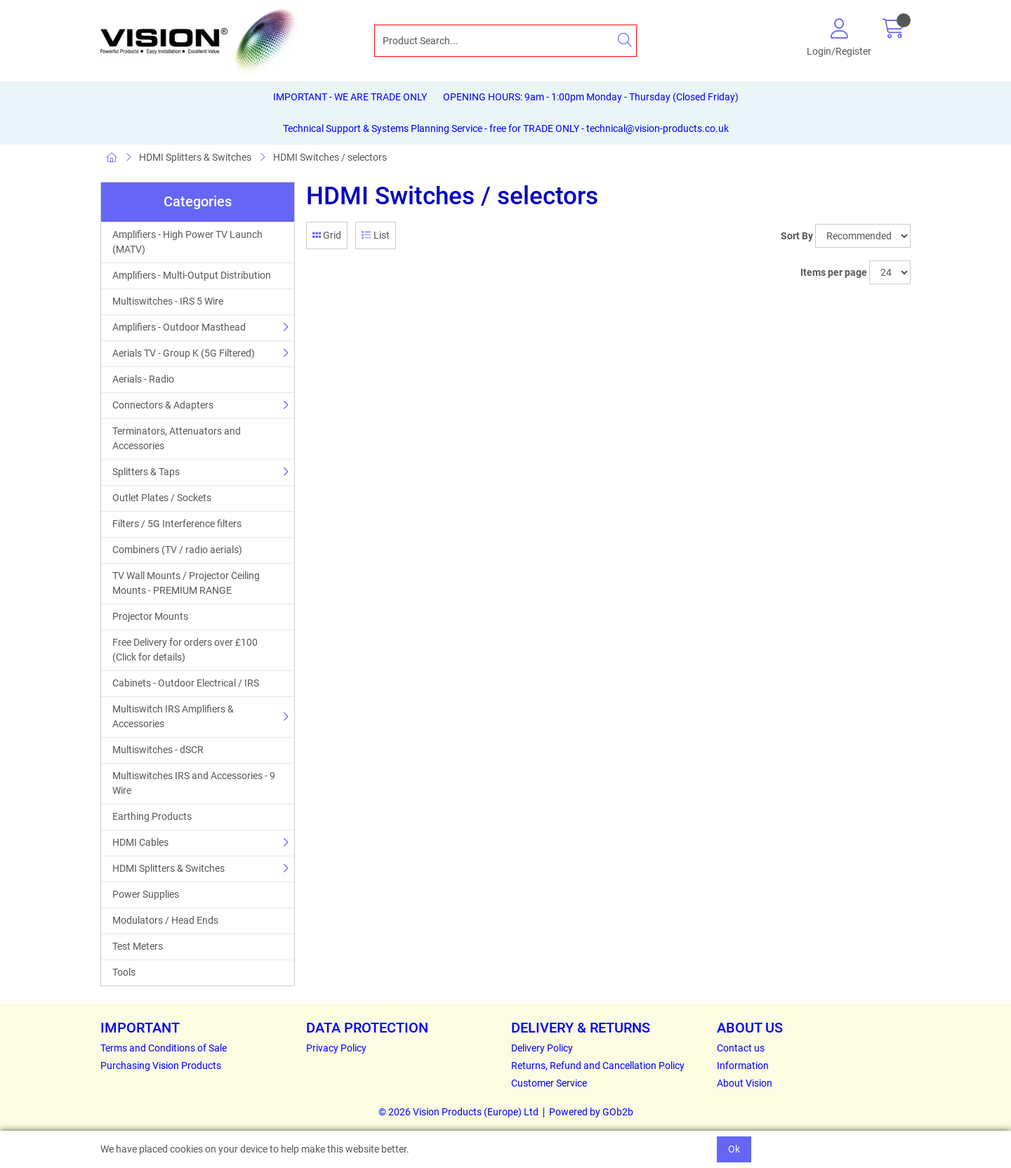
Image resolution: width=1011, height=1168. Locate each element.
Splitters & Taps (146, 471)
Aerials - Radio (143, 379)
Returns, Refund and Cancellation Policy (598, 1065)
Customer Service (549, 1083)
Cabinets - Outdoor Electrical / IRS (185, 683)
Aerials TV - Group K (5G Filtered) (183, 353)
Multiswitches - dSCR (158, 749)
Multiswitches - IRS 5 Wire (167, 301)
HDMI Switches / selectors (330, 157)
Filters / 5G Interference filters (177, 523)
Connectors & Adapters (162, 405)
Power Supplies (145, 894)
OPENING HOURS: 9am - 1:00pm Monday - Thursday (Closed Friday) (591, 96)
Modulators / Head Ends (165, 920)
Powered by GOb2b (591, 1111)
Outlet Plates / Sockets (161, 497)
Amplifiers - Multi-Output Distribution (191, 275)
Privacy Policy (336, 1048)
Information (743, 1065)
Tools (124, 972)
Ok (734, 1149)
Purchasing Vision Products (160, 1065)
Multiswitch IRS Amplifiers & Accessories (173, 716)
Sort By (797, 235)
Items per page (833, 272)
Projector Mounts (150, 616)
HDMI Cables (140, 842)
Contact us (741, 1048)
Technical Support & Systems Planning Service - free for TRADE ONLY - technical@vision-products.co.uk (506, 128)
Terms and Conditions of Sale (163, 1048)
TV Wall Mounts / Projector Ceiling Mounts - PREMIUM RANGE (186, 583)
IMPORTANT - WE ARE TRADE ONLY (350, 96)
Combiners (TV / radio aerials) (177, 549)
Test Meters (137, 946)
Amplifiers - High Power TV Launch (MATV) (187, 242)
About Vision (744, 1083)
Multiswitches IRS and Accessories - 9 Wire (193, 783)
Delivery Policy (542, 1048)
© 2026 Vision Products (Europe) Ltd (458, 1111)
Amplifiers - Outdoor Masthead (179, 327)
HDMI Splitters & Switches (195, 157)
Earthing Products (152, 816)
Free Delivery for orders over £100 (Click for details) (185, 650)
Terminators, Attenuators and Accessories (176, 438)
